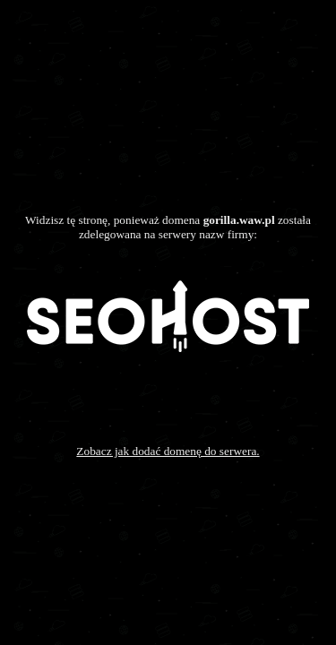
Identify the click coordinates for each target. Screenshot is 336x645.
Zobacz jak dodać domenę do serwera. (167, 451)
